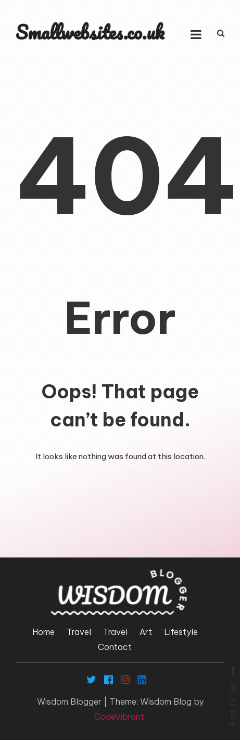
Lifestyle (181, 632)
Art (146, 632)
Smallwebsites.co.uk (90, 32)
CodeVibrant (119, 716)
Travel (79, 632)
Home (43, 632)
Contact (115, 647)
